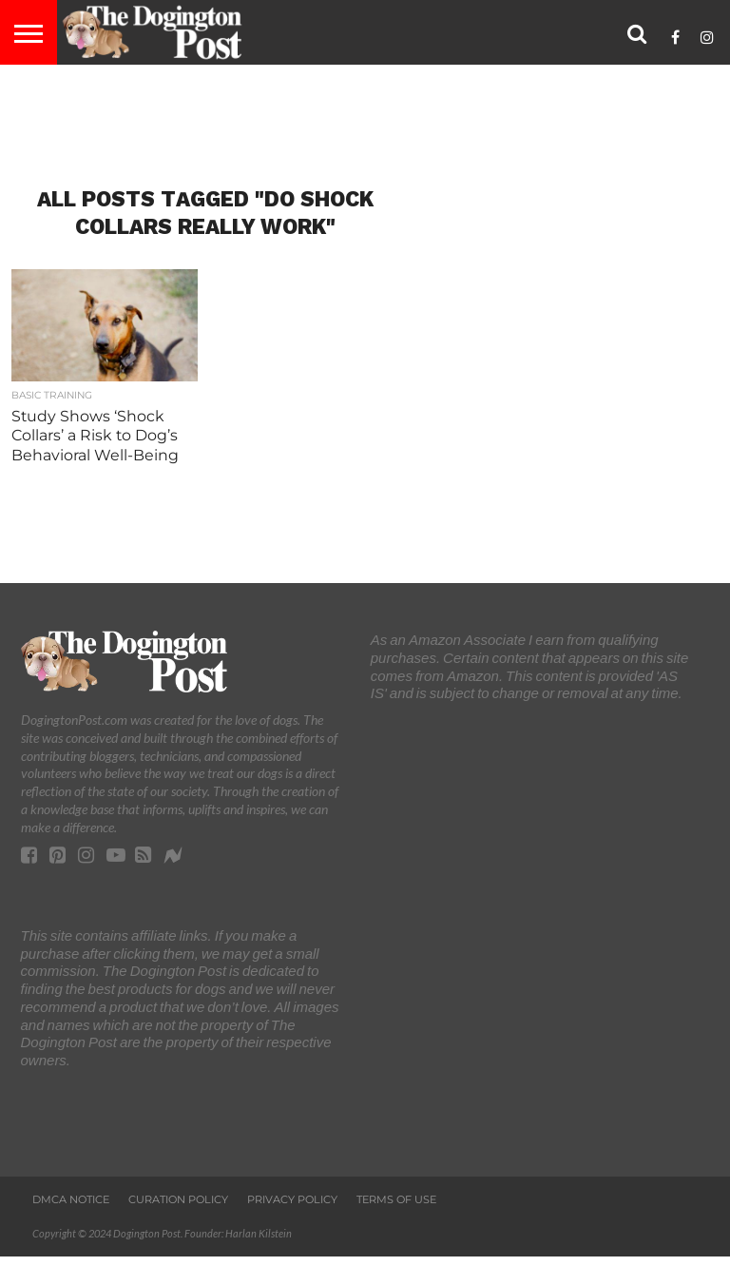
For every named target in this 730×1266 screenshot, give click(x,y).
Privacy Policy (292, 1199)
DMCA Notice (70, 1199)
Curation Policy (178, 1199)
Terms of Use (396, 1199)
